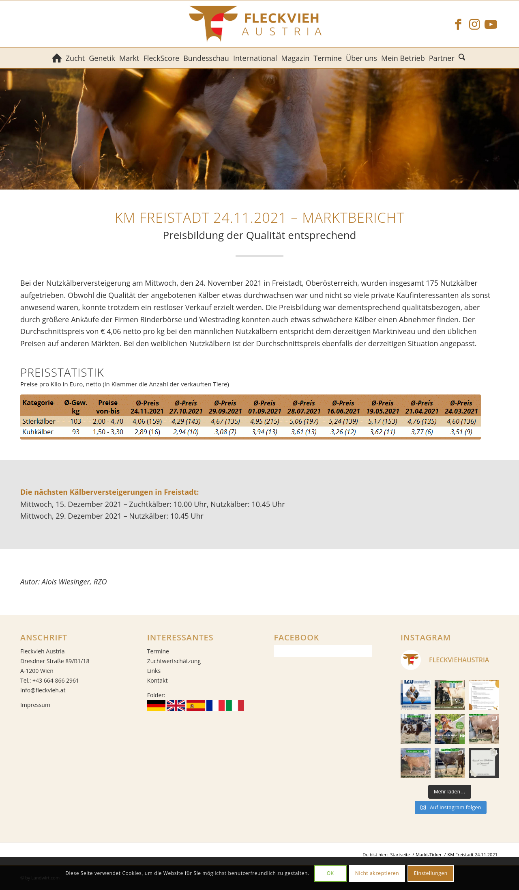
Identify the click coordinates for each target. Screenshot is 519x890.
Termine (158, 651)
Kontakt (157, 680)
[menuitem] (57, 58)
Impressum (35, 705)
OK (330, 873)
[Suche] (463, 58)
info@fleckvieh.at (42, 690)
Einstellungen (431, 873)
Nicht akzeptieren (377, 873)
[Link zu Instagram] (474, 24)
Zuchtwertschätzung (174, 661)
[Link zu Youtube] (491, 24)
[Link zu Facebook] (458, 24)
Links (154, 671)
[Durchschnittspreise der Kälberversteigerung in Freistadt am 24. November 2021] (250, 417)
